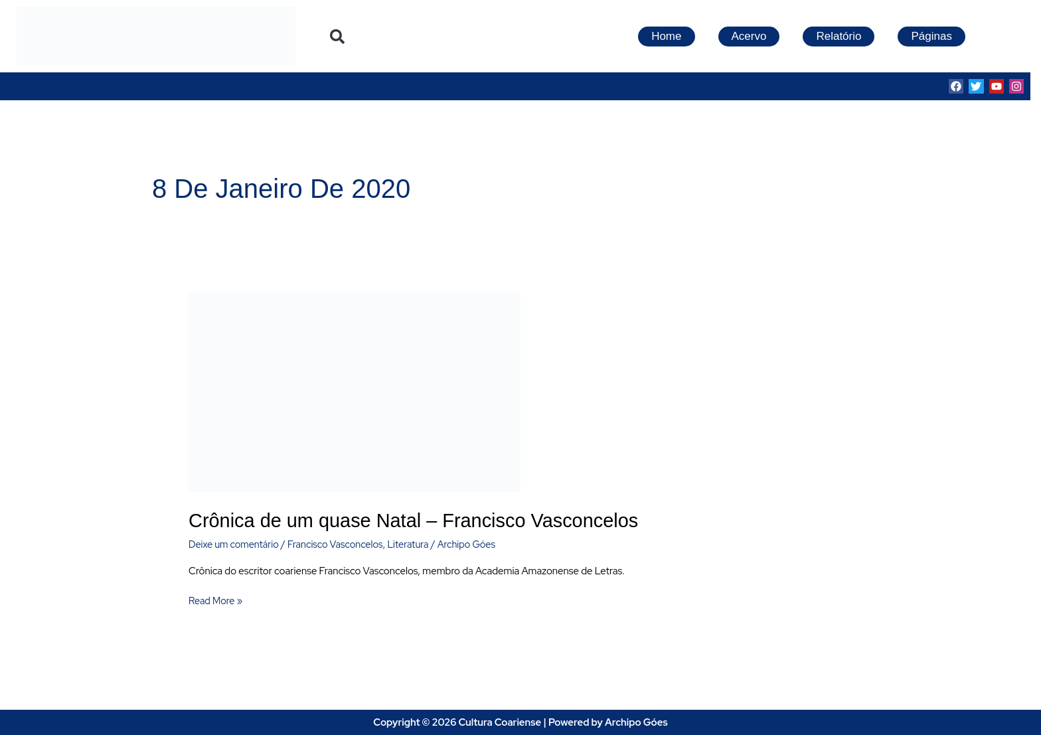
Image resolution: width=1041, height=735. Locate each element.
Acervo (749, 36)
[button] (337, 36)
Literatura (415, 543)
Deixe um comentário (235, 543)
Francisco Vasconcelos (340, 543)
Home (666, 36)
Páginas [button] (931, 36)
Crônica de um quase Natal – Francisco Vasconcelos (422, 520)
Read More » (216, 601)
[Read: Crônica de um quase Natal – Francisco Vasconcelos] (354, 391)
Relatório (838, 36)
